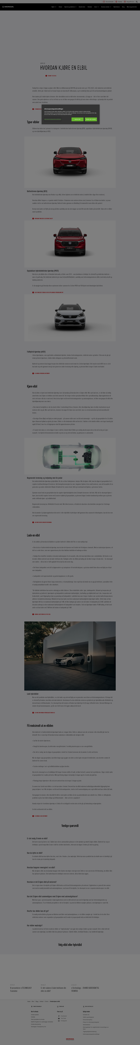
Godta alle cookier (91, 119)
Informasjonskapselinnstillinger (52, 119)
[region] (71, 114)
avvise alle (77, 119)
